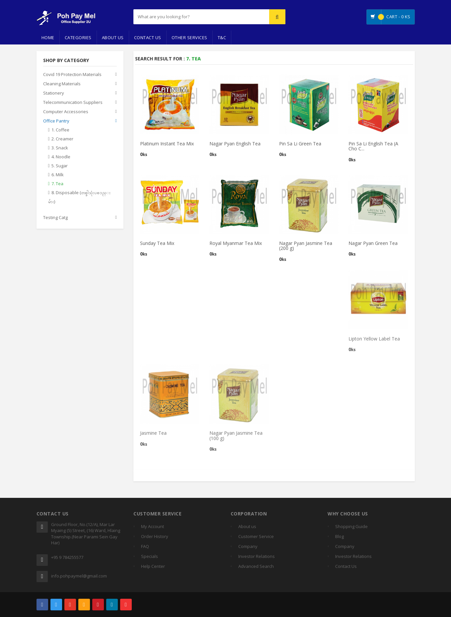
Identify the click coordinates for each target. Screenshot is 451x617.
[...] (184, 16)
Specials (149, 556)
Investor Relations (256, 556)
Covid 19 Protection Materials (72, 75)
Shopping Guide (351, 526)
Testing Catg (55, 218)
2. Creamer (62, 139)
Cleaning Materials (62, 84)
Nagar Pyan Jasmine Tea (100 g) (236, 437)
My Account (152, 526)
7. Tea (57, 184)
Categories (78, 37)
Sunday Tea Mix (157, 243)
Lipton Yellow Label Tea (374, 341)
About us (247, 526)
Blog (339, 536)
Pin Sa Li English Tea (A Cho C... (373, 146)
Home (47, 37)
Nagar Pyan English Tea (235, 144)
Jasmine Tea (153, 435)
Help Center (153, 566)
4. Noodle (60, 157)
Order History (154, 536)
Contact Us (147, 37)
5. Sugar (59, 166)
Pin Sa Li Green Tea (300, 144)
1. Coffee (60, 130)
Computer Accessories (65, 112)
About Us (113, 37)
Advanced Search (256, 566)
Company (248, 546)
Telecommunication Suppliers (73, 103)
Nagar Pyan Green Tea (373, 243)
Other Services (189, 37)
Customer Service (256, 536)
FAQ (145, 546)
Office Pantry (56, 121)
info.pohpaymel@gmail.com (79, 576)
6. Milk (57, 175)
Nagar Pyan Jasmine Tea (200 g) (305, 246)
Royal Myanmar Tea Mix (235, 243)
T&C (222, 37)
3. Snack (59, 148)
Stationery (53, 93)
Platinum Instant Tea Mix (167, 144)
